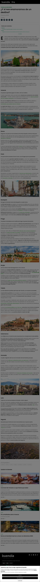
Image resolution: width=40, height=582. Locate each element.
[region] (20, 574)
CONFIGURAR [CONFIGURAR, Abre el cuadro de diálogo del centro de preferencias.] (20, 580)
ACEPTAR (20, 575)
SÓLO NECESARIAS (20, 578)
